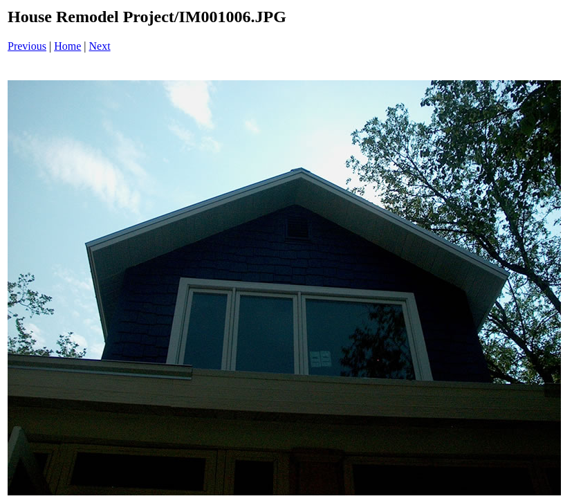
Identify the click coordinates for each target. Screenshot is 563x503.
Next (100, 46)
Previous (27, 46)
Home (67, 46)
